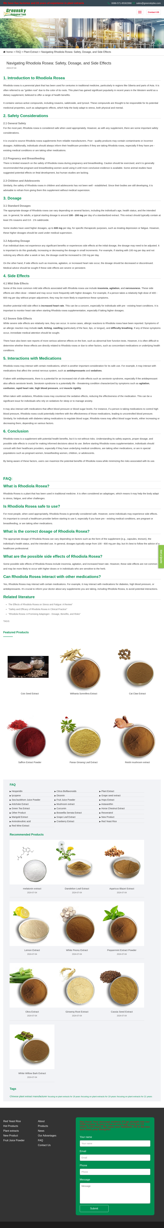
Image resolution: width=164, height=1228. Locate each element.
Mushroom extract (64, 804)
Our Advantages (47, 1135)
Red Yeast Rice (108, 821)
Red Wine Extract (19, 825)
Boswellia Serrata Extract (68, 812)
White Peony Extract (77, 950)
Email (83, 1151)
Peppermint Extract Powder (121, 950)
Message (85, 1179)
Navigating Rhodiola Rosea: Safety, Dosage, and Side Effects (76, 52)
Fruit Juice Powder (64, 800)
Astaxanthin (106, 804)
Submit (94, 1208)
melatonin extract (32, 888)
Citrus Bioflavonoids (65, 791)
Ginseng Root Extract (77, 1011)
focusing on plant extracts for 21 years (134, 1096)
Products (43, 1126)
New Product (106, 817)
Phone (83, 1165)
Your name (86, 1137)
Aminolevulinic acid (20, 821)
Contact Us (44, 1145)
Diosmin (59, 795)
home (9, 52)
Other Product (18, 812)
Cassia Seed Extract (122, 1011)
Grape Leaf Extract (64, 817)
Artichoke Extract (19, 804)
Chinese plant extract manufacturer (28, 1096)
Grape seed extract (109, 795)
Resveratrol (106, 812)
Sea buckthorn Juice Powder (25, 800)
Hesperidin (16, 791)
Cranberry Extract (64, 821)
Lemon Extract (32, 950)
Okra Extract (32, 1011)
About (41, 1121)
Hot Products (10, 1126)
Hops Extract (106, 800)
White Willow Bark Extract (32, 1073)
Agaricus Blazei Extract (121, 888)
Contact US (153, 12)
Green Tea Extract (20, 808)
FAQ (18, 52)
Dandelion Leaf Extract (77, 888)
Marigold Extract (19, 817)
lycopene (15, 795)
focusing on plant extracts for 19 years (64, 1096)
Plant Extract (31, 52)
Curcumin (60, 808)
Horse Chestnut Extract (112, 808)
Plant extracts (11, 1130)
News (41, 1130)
